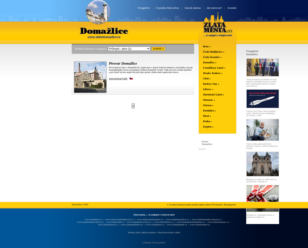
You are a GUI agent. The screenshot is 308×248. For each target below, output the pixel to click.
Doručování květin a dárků (169, 232)
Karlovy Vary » (211, 83)
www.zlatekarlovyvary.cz (139, 222)
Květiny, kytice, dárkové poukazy (142, 232)
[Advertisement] (46, 114)
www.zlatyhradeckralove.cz (90, 222)
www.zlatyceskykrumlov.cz (150, 219)
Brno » (207, 46)
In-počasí (202, 149)
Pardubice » (209, 110)
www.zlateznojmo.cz (200, 224)
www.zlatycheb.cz (115, 222)
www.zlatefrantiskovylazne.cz (206, 219)
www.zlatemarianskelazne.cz (190, 222)
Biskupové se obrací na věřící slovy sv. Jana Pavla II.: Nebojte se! (261, 180)
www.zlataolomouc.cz (218, 222)
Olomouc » (209, 99)
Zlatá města (218, 29)
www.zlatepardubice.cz (132, 224)
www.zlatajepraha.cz (177, 224)
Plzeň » (207, 115)
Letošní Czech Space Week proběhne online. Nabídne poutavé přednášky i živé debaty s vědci (261, 113)
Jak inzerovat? (214, 7)
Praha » (207, 121)
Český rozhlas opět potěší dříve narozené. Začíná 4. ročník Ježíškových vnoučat (262, 146)
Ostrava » (208, 105)
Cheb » (207, 78)
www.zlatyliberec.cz (164, 222)
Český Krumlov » (212, 57)
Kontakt (232, 7)
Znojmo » (208, 126)
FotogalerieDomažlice (252, 53)
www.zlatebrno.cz (93, 219)
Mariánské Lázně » (213, 94)
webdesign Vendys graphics (154, 242)
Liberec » (208, 89)
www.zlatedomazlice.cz (177, 219)
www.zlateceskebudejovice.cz (119, 219)
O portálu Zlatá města (167, 7)
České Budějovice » (213, 51)
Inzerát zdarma (193, 7)
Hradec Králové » (212, 73)
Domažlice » (209, 62)
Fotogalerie (144, 7)
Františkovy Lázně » (214, 67)
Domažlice (104, 31)
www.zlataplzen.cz (155, 224)
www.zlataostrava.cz (108, 224)
